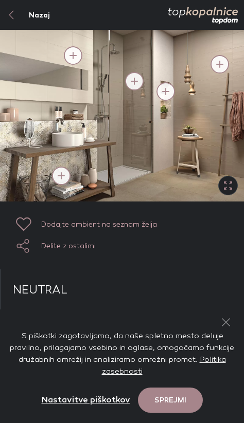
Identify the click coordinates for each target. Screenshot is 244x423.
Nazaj (25, 15)
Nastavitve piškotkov (86, 399)
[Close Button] (226, 322)
